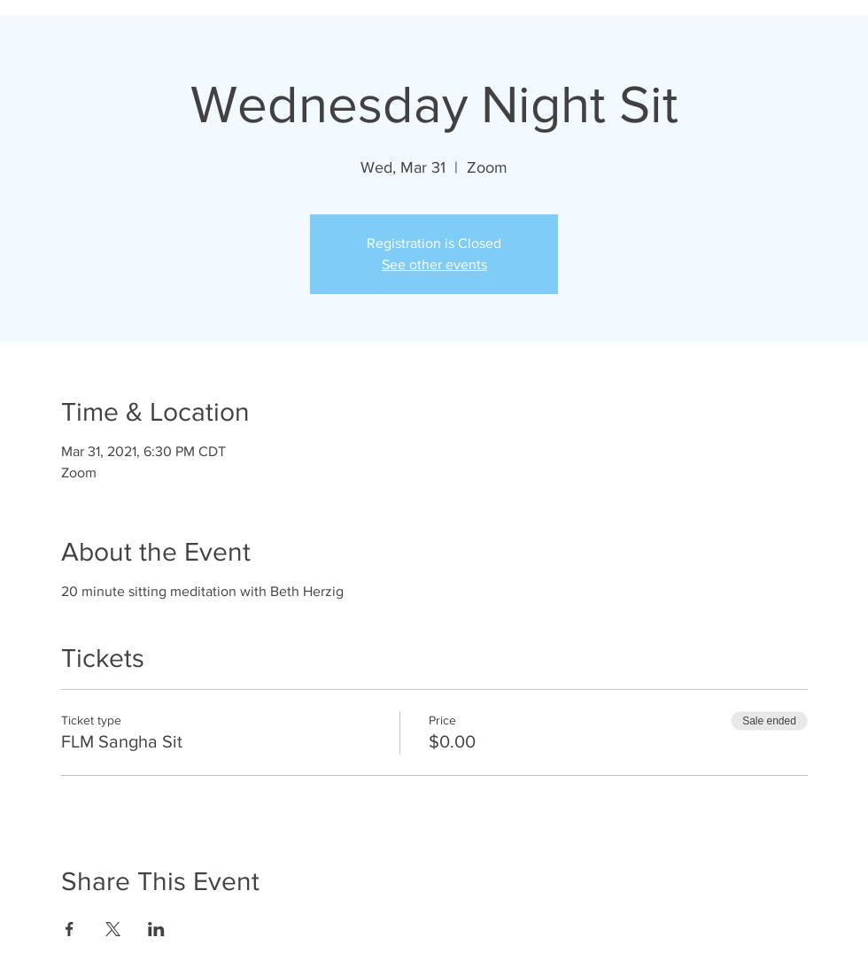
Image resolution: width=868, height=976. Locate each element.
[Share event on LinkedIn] (156, 929)
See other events (434, 264)
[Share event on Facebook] (69, 929)
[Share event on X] (113, 929)
